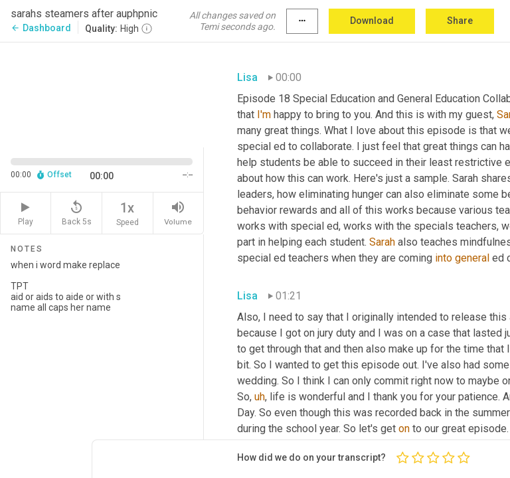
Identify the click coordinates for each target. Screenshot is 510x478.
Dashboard (41, 28)
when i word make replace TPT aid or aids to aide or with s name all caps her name (102, 363)
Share (460, 20)
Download (372, 20)
